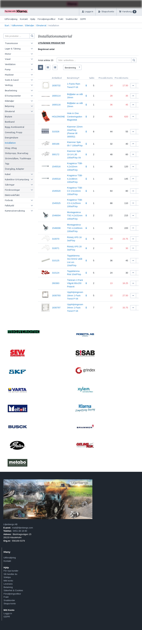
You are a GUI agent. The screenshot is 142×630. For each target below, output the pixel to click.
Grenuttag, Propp (13, 132)
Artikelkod (57, 78)
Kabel (7, 174)
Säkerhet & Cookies (13, 590)
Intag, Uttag (11, 148)
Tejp (7, 163)
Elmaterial (41, 25)
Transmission (11, 43)
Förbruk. (9, 200)
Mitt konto (8, 580)
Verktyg (9, 85)
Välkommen (17, 25)
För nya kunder (11, 570)
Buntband (10, 122)
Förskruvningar (12, 190)
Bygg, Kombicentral (14, 127)
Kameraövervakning (15, 210)
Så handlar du (10, 574)
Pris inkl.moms (121, 78)
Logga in (8, 613)
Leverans (8, 584)
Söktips (7, 577)
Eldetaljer (29, 25)
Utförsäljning (11, 19)
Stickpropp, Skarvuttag (16, 153)
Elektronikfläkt (12, 195)
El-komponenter (13, 95)
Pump (8, 69)
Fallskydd (9, 205)
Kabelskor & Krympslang (17, 179)
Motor (8, 54)
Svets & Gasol (12, 80)
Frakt (60, 19)
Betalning (8, 587)
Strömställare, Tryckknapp (18, 158)
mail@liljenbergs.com (22, 527)
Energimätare (11, 137)
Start (7, 25)
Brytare (8, 116)
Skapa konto (10, 603)
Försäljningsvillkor (47, 19)
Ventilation (10, 64)
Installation (10, 143)
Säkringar (10, 184)
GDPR (83, 19)
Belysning (9, 106)
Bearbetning (11, 90)
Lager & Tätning (13, 48)
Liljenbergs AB (10, 524)
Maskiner (9, 74)
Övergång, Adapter (14, 169)
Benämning (72, 78)
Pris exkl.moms (106, 78)
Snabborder (72, 19)
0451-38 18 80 (20, 531)
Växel (7, 59)
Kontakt (24, 19)
